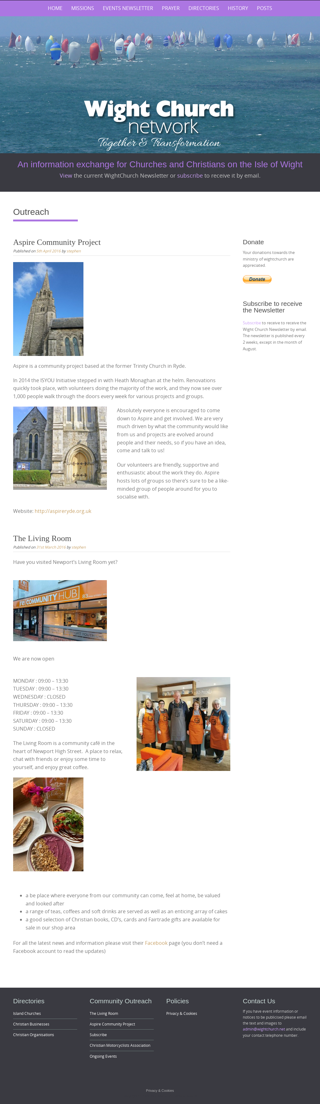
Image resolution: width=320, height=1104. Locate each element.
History (238, 8)
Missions (82, 8)
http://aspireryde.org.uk (63, 511)
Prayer (171, 8)
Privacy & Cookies (181, 1013)
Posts (264, 8)
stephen (74, 250)
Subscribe (252, 323)
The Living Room (42, 538)
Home (55, 8)
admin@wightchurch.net (264, 1028)
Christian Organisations (33, 1034)
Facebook (156, 942)
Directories (203, 8)
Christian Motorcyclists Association (120, 1045)
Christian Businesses (31, 1023)
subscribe (190, 175)
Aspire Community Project (57, 242)
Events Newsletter (128, 8)
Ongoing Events (103, 1056)
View (67, 175)
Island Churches (27, 1013)
